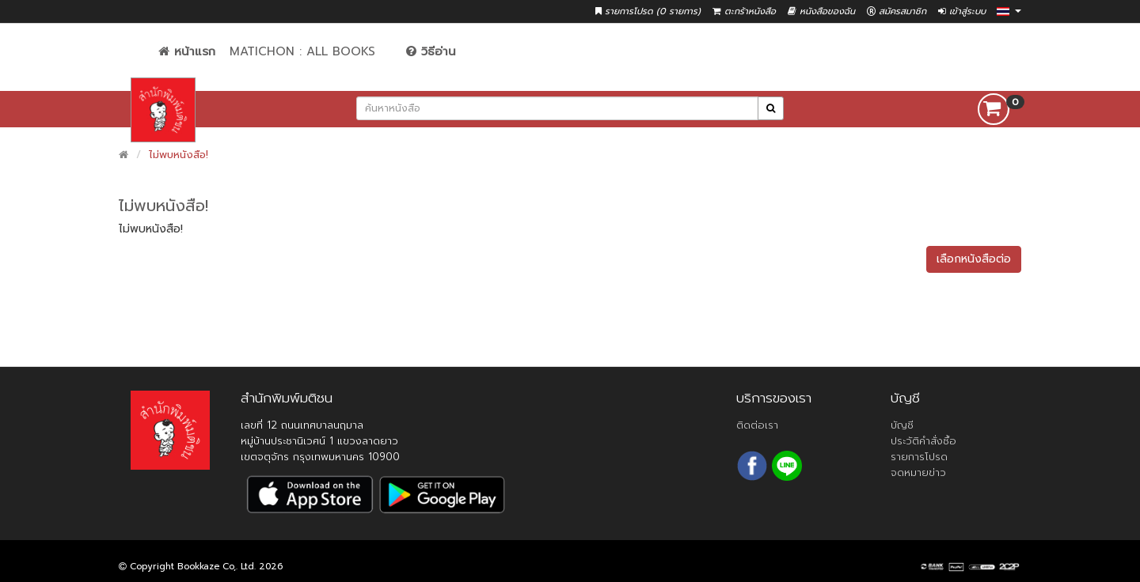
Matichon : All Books (302, 51)
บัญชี (902, 425)
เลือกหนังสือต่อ (974, 259)
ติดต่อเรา (757, 425)
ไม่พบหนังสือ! (178, 154)
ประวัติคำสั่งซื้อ (923, 440)
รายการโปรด (919, 456)
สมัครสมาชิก (896, 11)
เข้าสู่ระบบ (962, 11)
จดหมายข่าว (918, 472)
